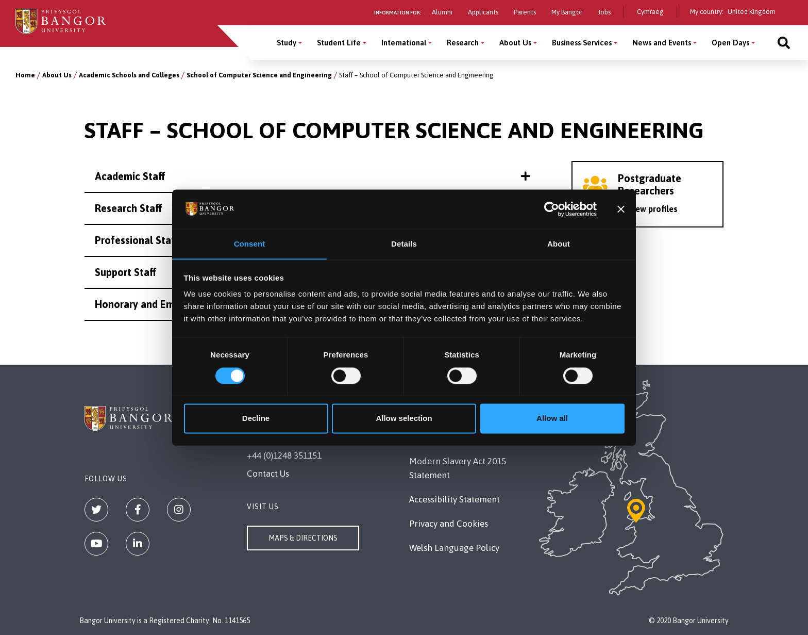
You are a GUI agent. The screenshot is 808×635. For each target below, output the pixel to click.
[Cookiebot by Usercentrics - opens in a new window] (552, 209)
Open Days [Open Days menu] (730, 42)
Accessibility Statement (454, 499)
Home (25, 75)
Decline (256, 418)
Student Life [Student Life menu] (339, 42)
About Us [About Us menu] (515, 42)
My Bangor (566, 12)
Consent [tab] (249, 243)
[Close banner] (621, 209)
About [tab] (558, 243)
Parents (525, 12)
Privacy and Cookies (448, 523)
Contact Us (268, 473)
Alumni (442, 12)
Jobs (604, 12)
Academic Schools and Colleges (129, 75)
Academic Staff (312, 176)
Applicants (483, 12)
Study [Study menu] (286, 42)
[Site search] (784, 42)
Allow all (552, 418)
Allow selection (404, 418)
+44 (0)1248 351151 (284, 455)
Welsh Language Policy (454, 548)
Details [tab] (404, 243)
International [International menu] (403, 42)
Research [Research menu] (463, 42)
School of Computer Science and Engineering (259, 75)
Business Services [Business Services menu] (582, 42)
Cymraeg (650, 11)
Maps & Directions (303, 538)
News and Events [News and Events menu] (661, 42)
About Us (57, 75)
